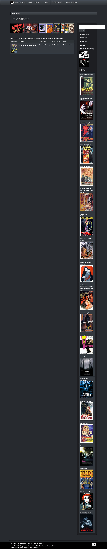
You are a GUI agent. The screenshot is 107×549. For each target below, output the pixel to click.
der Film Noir (20, 2)
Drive (82, 446)
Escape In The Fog (27, 45)
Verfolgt (82, 335)
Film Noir (38, 2)
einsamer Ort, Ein (85, 123)
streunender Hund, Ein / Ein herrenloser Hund (86, 190)
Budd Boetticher (68, 45)
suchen (82, 30)
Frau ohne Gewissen (86, 166)
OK (94, 544)
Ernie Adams (16, 13)
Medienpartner (84, 34)
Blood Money (84, 423)
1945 (53, 45)
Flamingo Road (85, 492)
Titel (21, 41)
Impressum (83, 41)
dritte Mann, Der (85, 313)
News (30, 2)
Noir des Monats (57, 2)
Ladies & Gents (71, 2)
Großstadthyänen (85, 145)
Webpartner (83, 38)
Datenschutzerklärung (87, 48)
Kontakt (82, 45)
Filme (47, 2)
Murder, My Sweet (85, 513)
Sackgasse (83, 468)
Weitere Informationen (32, 547)
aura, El (82, 357)
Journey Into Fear (85, 401)
